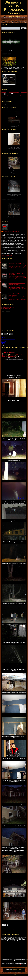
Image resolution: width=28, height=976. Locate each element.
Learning (6, 21)
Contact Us (16, 21)
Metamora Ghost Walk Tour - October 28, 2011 (14, 195)
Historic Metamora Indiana (8, 307)
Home (4, 16)
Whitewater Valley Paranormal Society (14, 7)
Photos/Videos (14, 16)
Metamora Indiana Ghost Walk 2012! (16, 263)
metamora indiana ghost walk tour (19, 95)
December (3, 341)
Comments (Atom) (10, 932)
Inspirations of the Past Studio (17, 969)
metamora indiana (5, 95)
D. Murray (16, 974)
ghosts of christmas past (14, 92)
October (3, 337)
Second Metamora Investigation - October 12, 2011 (14, 172)
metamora (8, 94)
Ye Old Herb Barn (6, 308)
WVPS (11, 345)
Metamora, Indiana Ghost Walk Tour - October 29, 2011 (14, 217)
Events (13, 19)
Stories (5, 19)
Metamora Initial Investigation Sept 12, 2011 (14, 125)
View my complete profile (6, 255)
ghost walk (3, 92)
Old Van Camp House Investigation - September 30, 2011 (14, 148)
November (3, 342)
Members (22, 19)
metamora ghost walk (19, 94)
